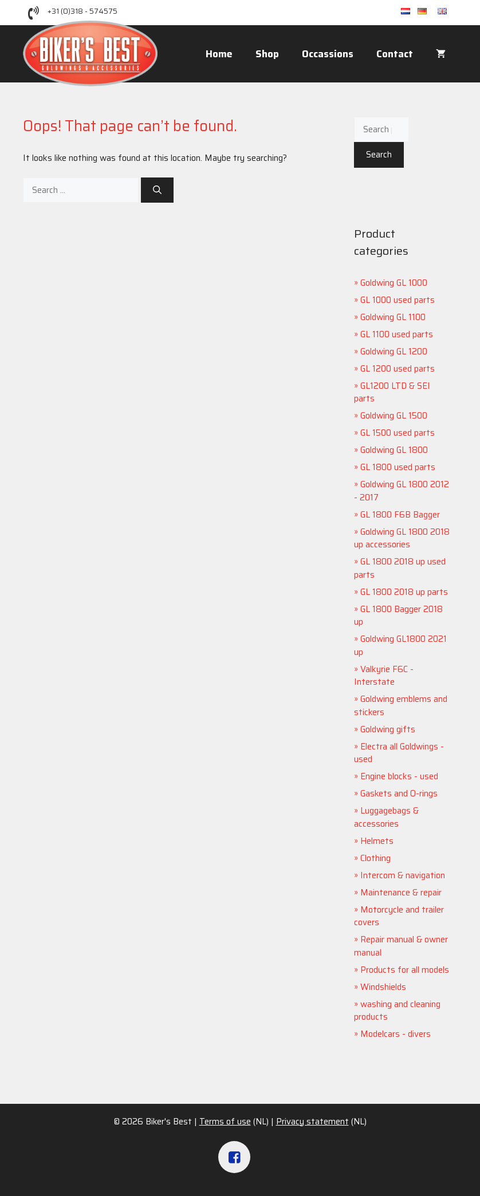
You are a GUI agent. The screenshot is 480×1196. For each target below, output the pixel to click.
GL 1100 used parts (396, 334)
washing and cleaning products (397, 1010)
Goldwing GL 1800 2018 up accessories (402, 538)
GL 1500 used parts (397, 433)
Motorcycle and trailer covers (399, 916)
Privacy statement (312, 1121)
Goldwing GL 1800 (394, 450)
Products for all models (404, 970)
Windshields (383, 987)
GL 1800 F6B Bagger (400, 515)
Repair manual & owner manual (401, 946)
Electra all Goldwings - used (399, 753)
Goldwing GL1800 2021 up (400, 645)
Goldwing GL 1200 (393, 351)
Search (379, 154)
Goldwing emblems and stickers (400, 705)
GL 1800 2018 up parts (404, 592)
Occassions (327, 53)
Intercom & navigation (402, 875)
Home (219, 53)
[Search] (157, 190)
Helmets (377, 841)
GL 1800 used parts (397, 467)
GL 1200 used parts (397, 369)
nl (409, 12)
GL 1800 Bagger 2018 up (398, 615)
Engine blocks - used (399, 776)
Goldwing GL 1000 (393, 283)
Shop (267, 53)
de (428, 12)
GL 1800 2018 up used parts (400, 568)
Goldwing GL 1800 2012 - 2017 (401, 490)
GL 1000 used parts (397, 300)
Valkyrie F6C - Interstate (384, 675)
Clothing (375, 858)
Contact (394, 53)
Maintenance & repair (401, 892)
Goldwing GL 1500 (393, 416)
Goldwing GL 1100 (393, 317)
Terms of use (225, 1121)
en (447, 12)
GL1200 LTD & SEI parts (392, 392)
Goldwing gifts (387, 729)
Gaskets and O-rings (399, 793)
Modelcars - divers (395, 1034)
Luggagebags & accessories (386, 817)
